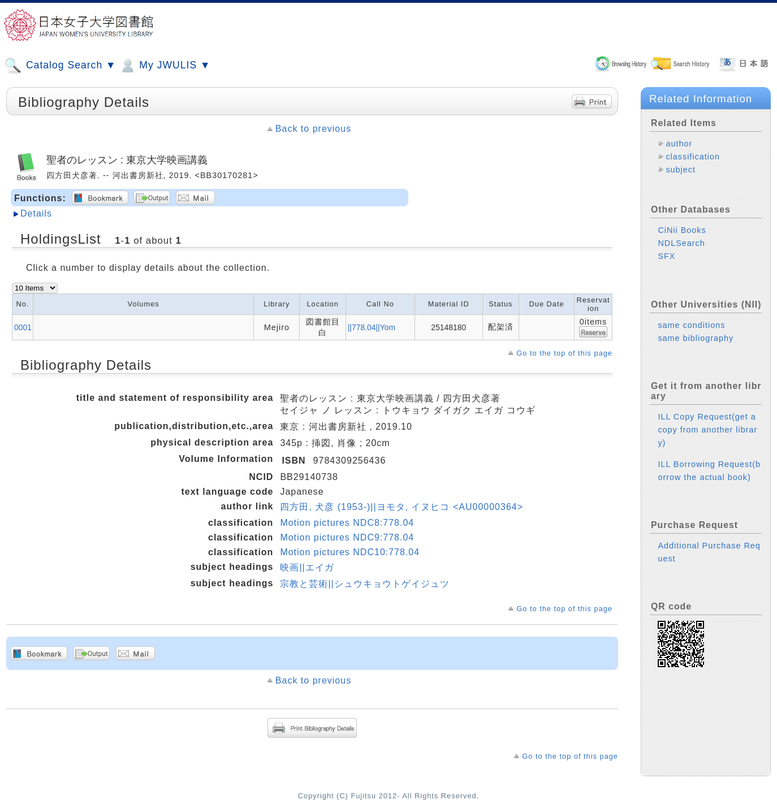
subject (681, 169)
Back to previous (313, 128)
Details (36, 213)
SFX (666, 256)
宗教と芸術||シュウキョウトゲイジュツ (364, 584)
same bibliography (695, 338)
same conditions (691, 325)
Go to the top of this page (564, 353)
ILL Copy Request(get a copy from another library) (707, 429)
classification (693, 156)
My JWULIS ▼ (164, 65)
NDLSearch (681, 243)
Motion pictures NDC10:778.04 (350, 552)
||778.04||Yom (371, 327)
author (679, 143)
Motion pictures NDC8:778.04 (347, 522)
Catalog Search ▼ (60, 65)
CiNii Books (682, 230)
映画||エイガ (307, 567)
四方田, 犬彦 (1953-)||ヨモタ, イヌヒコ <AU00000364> (401, 507)
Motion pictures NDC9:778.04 (347, 537)
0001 (23, 327)
